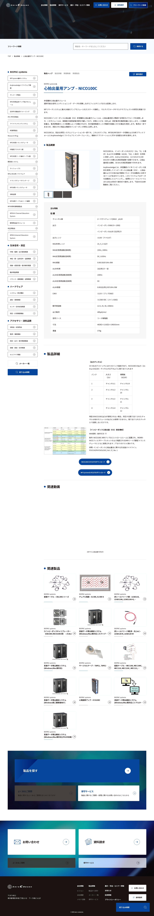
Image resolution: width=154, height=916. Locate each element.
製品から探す (93, 891)
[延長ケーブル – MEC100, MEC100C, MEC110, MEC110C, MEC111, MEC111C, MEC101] (130, 657)
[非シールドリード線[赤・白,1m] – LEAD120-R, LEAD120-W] (130, 622)
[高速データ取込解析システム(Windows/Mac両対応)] (60, 657)
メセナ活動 (81, 899)
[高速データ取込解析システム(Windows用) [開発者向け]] (60, 691)
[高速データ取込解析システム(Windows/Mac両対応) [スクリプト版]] (95, 622)
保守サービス (63, 5)
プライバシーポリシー (113, 899)
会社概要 (80, 895)
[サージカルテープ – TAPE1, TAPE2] (95, 657)
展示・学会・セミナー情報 (80, 5)
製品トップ (48, 73)
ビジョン (80, 891)
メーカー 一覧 (94, 895)
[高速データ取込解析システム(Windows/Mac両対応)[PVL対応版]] (60, 726)
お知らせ (108, 890)
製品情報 (53, 5)
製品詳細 (58, 73)
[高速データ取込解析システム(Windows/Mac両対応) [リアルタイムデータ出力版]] (130, 691)
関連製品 (76, 73)
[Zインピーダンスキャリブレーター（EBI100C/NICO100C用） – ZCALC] (60, 622)
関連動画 (67, 73)
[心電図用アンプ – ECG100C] (95, 691)
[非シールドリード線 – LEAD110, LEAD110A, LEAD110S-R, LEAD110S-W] (130, 588)
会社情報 (44, 5)
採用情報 (108, 895)
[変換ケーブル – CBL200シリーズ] (60, 588)
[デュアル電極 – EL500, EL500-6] (95, 588)
